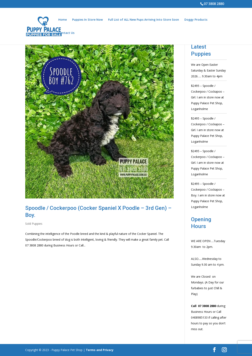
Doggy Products (195, 20)
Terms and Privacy (99, 350)
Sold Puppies (33, 224)
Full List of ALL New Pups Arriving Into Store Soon (143, 20)
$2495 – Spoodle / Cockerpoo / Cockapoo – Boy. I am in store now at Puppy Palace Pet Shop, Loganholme (208, 195)
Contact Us (66, 33)
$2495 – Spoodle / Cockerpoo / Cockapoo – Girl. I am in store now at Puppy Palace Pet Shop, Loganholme (208, 97)
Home (62, 20)
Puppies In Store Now (87, 20)
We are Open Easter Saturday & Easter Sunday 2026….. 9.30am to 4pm (208, 70)
